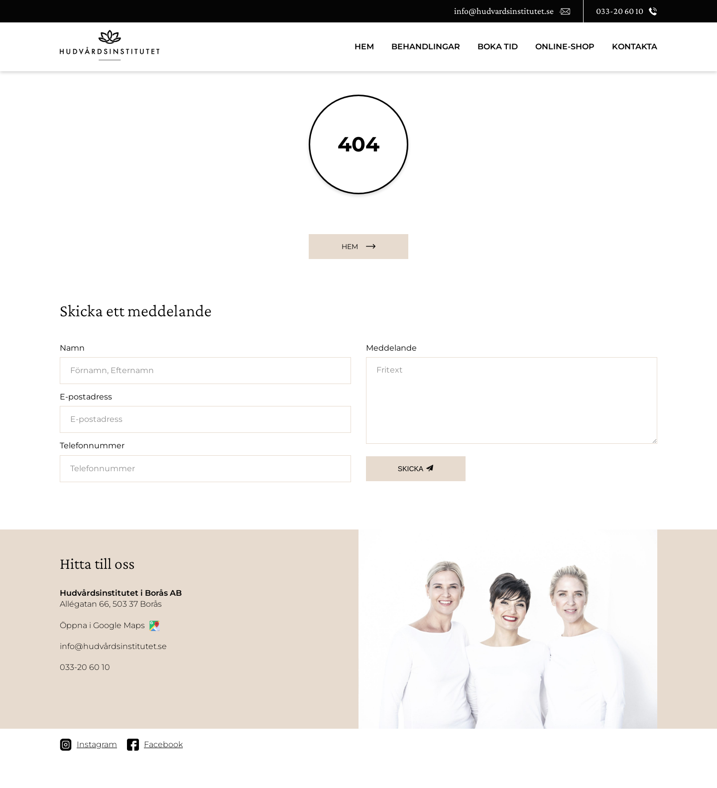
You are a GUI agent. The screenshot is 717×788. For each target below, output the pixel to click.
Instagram (88, 745)
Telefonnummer (92, 445)
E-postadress (86, 396)
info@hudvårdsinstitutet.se (113, 646)
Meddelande (391, 348)
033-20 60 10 (85, 667)
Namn (72, 348)
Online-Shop (565, 46)
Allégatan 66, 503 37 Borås (121, 598)
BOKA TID (498, 46)
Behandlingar (425, 46)
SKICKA (410, 469)
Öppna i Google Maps (110, 626)
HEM (364, 46)
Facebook (155, 745)
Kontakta (634, 46)
